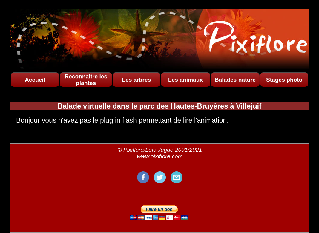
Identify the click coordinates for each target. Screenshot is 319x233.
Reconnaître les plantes (86, 79)
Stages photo (284, 80)
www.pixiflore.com (160, 156)
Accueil (35, 80)
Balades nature (235, 80)
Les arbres (136, 80)
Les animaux (185, 80)
